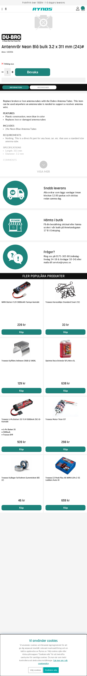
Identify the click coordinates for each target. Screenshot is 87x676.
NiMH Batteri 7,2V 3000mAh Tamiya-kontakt (20, 302)
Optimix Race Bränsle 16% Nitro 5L (60, 361)
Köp (21, 332)
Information (16, 87)
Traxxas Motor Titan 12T (55, 419)
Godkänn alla (51, 670)
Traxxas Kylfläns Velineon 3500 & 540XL (19, 361)
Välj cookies (35, 670)
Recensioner (43, 87)
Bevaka (32, 72)
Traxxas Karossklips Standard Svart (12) (62, 302)
